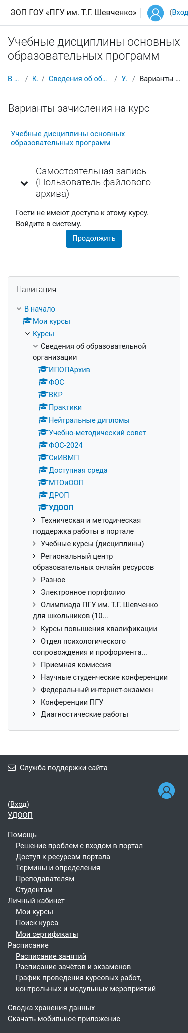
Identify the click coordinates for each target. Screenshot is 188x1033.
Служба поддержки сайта (58, 767)
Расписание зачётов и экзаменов (73, 966)
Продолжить (94, 238)
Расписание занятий (51, 956)
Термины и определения (58, 867)
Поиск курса (37, 922)
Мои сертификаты (47, 934)
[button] (25, 183)
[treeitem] (94, 512)
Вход (18, 804)
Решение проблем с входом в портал (79, 845)
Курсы (35, 78)
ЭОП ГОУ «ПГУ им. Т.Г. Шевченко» (73, 12)
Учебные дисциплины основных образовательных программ (68, 138)
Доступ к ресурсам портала (63, 856)
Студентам (34, 889)
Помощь (22, 834)
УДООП (124, 78)
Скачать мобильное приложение (64, 1018)
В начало (14, 78)
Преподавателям (45, 878)
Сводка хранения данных (51, 1007)
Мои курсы (34, 911)
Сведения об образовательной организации (80, 78)
